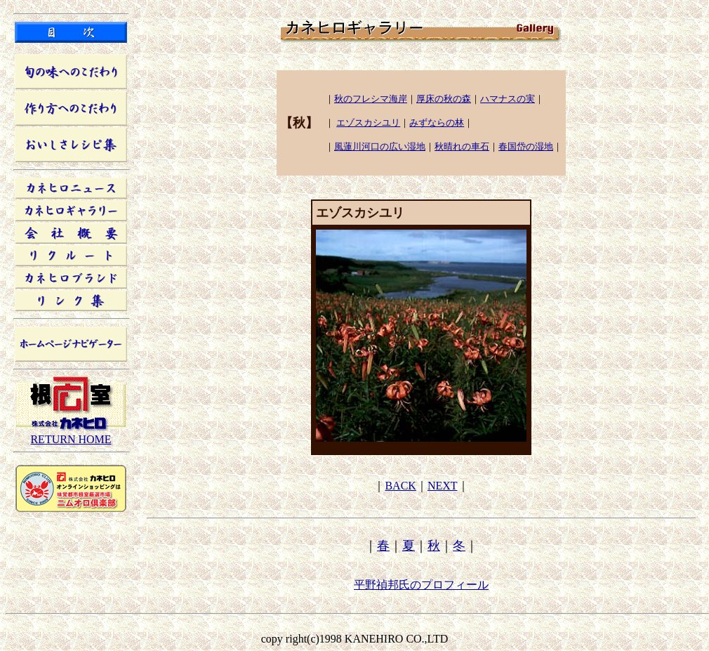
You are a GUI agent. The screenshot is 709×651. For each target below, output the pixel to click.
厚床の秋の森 (443, 98)
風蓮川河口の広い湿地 (379, 146)
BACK (400, 486)
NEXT (443, 486)
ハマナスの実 (507, 98)
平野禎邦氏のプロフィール (421, 585)
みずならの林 (436, 122)
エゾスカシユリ (368, 122)
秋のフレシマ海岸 (370, 98)
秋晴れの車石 (462, 146)
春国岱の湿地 (525, 146)
